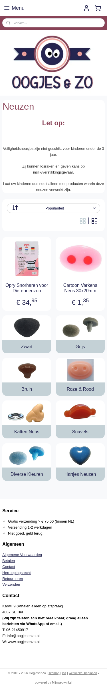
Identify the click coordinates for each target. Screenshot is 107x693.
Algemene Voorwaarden (22, 555)
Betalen (8, 561)
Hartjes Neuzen (80, 474)
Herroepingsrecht (16, 573)
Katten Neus (26, 431)
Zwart (27, 346)
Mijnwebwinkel (62, 682)
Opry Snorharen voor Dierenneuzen (26, 288)
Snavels (80, 431)
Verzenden (11, 584)
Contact (8, 567)
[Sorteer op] (53, 208)
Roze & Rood (80, 389)
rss (64, 673)
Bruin (26, 389)
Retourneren (12, 579)
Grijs (80, 346)
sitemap (54, 673)
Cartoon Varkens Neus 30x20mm (80, 288)
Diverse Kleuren (27, 474)
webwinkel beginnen (83, 673)
